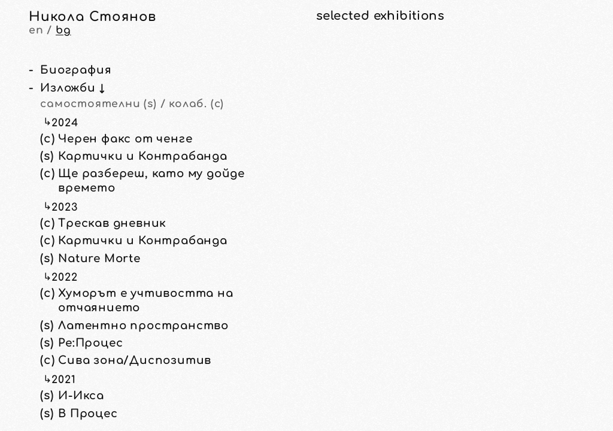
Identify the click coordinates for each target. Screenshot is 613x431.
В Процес (87, 414)
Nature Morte (99, 259)
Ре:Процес (90, 343)
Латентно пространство (143, 326)
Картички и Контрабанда (142, 156)
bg (63, 30)
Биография (75, 70)
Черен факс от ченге (125, 139)
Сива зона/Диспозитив (134, 360)
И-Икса (81, 396)
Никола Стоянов (92, 17)
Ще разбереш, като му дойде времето (151, 181)
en (36, 30)
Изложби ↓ (72, 88)
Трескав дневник (112, 223)
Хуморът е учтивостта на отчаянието (145, 300)
